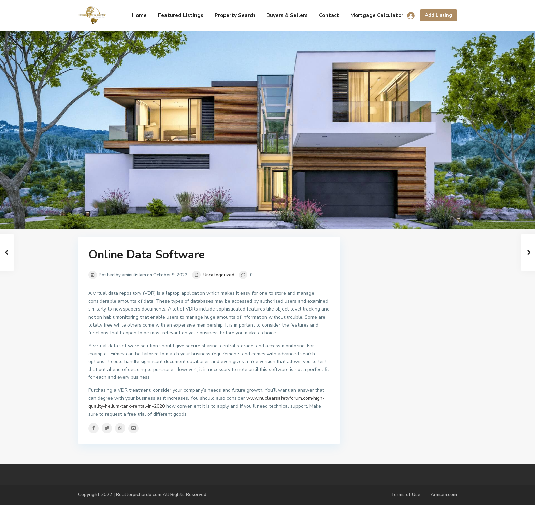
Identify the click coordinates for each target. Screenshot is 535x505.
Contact (329, 15)
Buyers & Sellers (287, 15)
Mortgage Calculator (376, 15)
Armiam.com (444, 494)
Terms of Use (405, 494)
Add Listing (438, 15)
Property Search (235, 15)
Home (139, 15)
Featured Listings (180, 15)
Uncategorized (218, 275)
